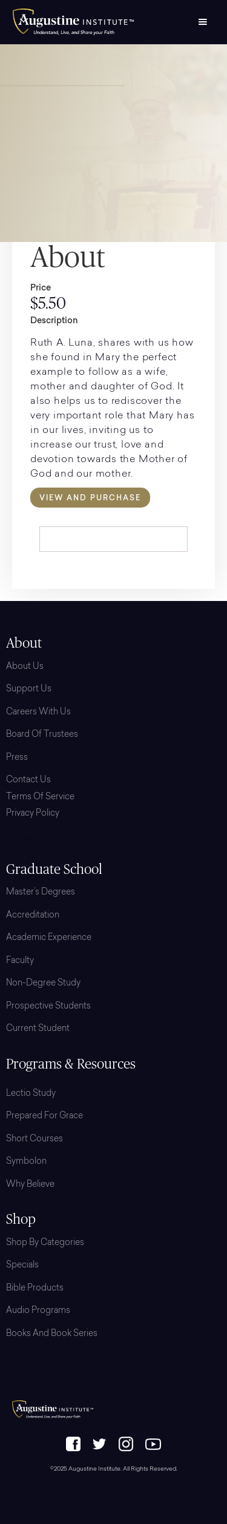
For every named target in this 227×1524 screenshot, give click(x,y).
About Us (25, 667)
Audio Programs (38, 1311)
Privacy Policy (32, 814)
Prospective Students (48, 1006)
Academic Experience (48, 938)
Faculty (20, 961)
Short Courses (34, 1139)
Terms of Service (40, 797)
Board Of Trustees (42, 735)
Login (19, 839)
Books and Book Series (51, 1334)
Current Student (38, 1029)
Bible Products (35, 1288)
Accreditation (32, 915)
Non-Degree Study (43, 983)
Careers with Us (38, 712)
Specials (22, 1265)
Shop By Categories (45, 1243)
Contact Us (28, 780)
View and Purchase (90, 497)
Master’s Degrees (40, 892)
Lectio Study (31, 1094)
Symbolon (26, 1162)
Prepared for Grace (44, 1116)
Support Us (28, 689)
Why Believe (30, 1185)
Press (17, 758)
